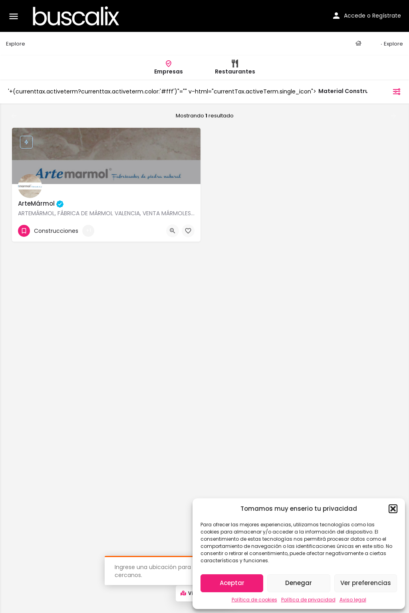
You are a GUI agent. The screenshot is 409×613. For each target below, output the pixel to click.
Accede (354, 16)
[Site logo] (77, 16)
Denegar (298, 583)
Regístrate (386, 16)
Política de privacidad (308, 599)
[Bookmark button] (188, 230)
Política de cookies (254, 599)
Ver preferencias (365, 583)
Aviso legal (353, 599)
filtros (386, 91)
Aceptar (232, 583)
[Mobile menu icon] (13, 16)
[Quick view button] (172, 230)
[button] (393, 509)
